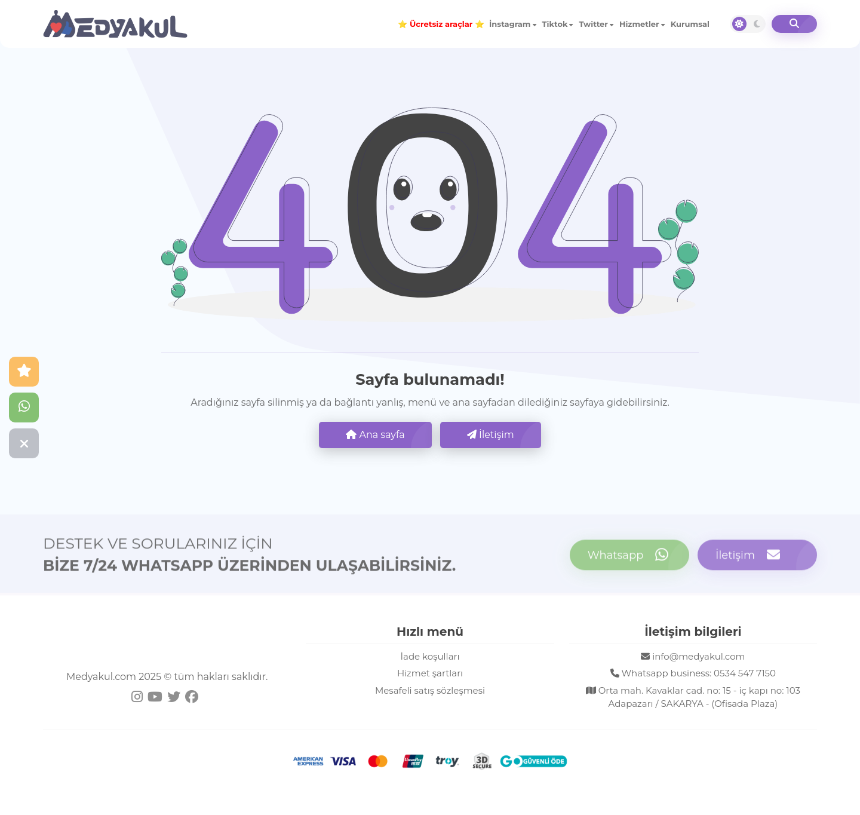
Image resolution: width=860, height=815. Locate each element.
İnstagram (510, 24)
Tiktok (555, 24)
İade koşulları (430, 656)
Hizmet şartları (430, 673)
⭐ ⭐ (441, 24)
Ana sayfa (375, 434)
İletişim (490, 434)
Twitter (593, 24)
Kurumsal (690, 24)
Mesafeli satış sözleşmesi (430, 690)
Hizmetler (639, 24)
